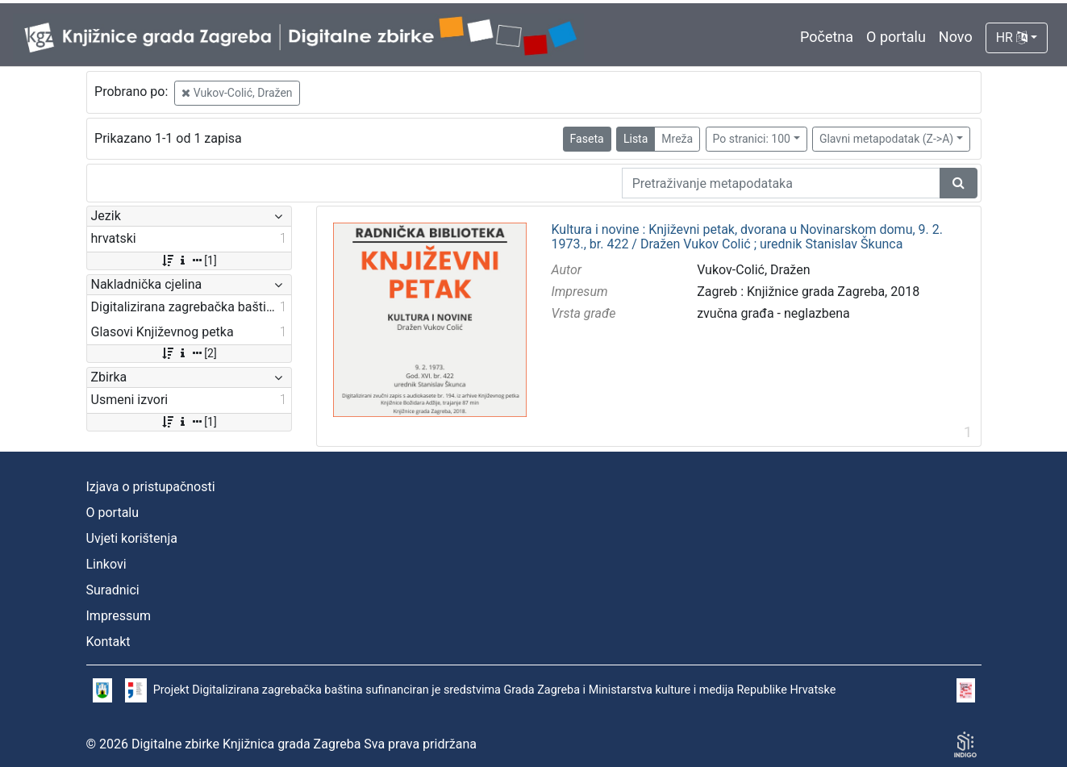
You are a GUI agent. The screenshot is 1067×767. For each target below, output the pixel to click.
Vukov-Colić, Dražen (236, 92)
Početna (826, 36)
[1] (188, 260)
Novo (956, 36)
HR (1011, 37)
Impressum (119, 615)
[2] (188, 353)
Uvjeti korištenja (131, 538)
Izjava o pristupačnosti (150, 486)
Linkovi (106, 564)
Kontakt (108, 641)
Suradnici (113, 590)
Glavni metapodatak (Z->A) (886, 138)
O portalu (896, 36)
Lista (635, 138)
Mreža (677, 138)
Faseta (587, 138)
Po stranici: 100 (751, 138)
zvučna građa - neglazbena (773, 313)
